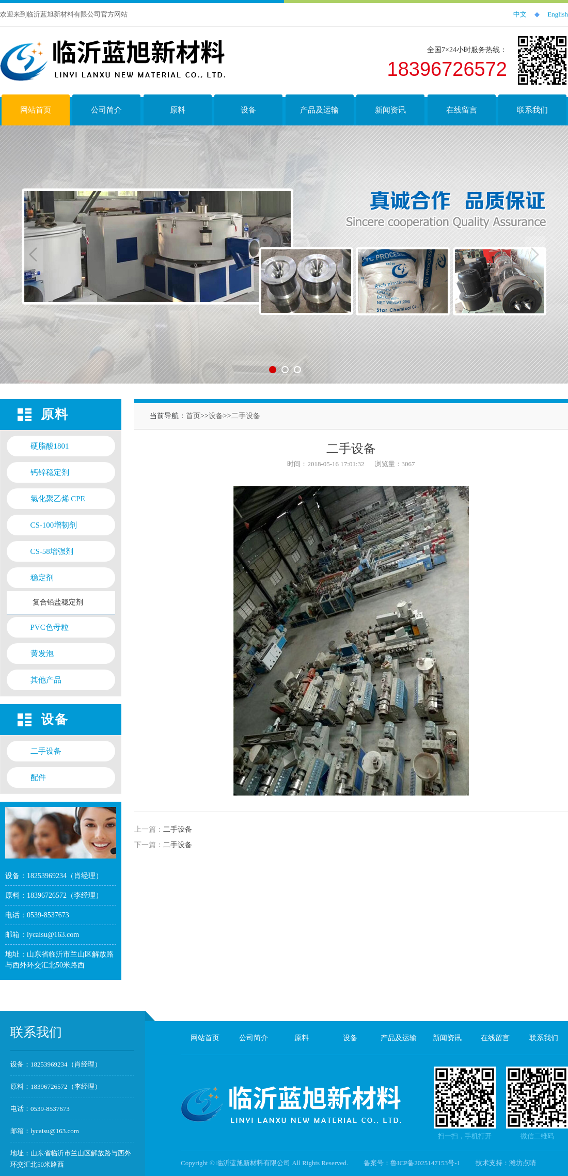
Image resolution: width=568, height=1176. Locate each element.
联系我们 (543, 1038)
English (557, 14)
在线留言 (495, 1038)
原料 (301, 1038)
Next (535, 254)
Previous (33, 254)
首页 (193, 416)
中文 (520, 14)
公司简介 (253, 1038)
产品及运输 (399, 1038)
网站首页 (205, 1038)
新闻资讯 (447, 1038)
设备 (216, 416)
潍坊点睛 (522, 1163)
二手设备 (245, 416)
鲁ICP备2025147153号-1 (425, 1163)
